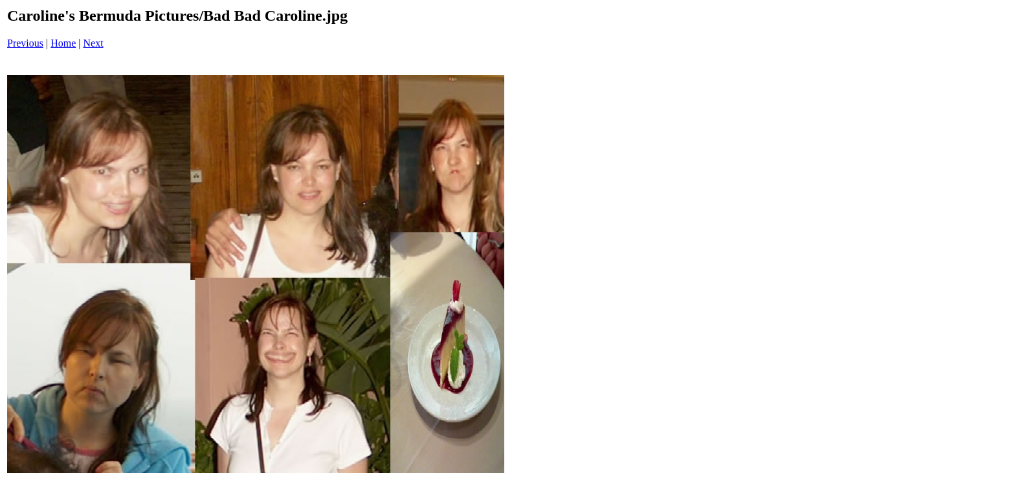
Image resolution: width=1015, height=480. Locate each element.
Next (94, 43)
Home (63, 43)
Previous (25, 43)
